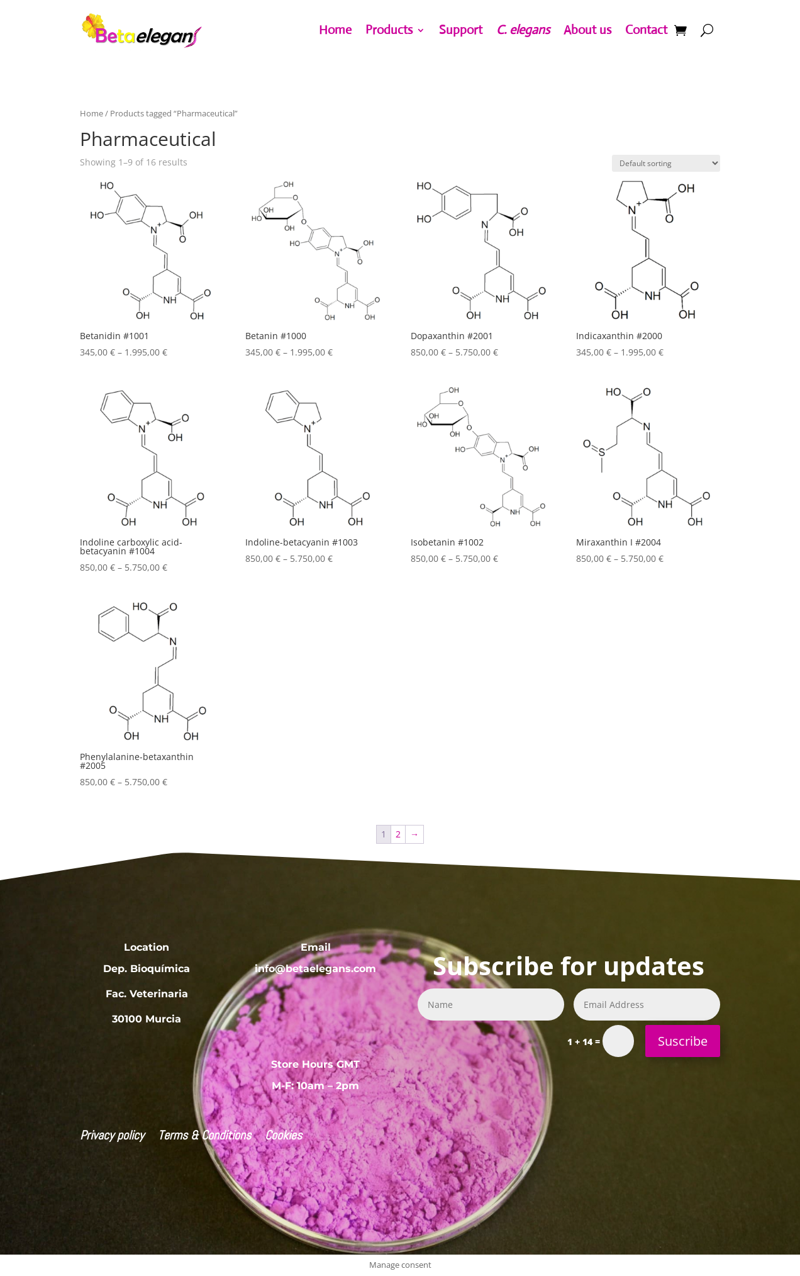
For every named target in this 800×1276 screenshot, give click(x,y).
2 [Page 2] (398, 834)
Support (460, 30)
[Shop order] (666, 163)
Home (335, 30)
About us (587, 30)
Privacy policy (112, 1137)
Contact (646, 30)
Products (389, 30)
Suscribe (683, 1041)
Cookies (283, 1137)
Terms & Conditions (204, 1137)
